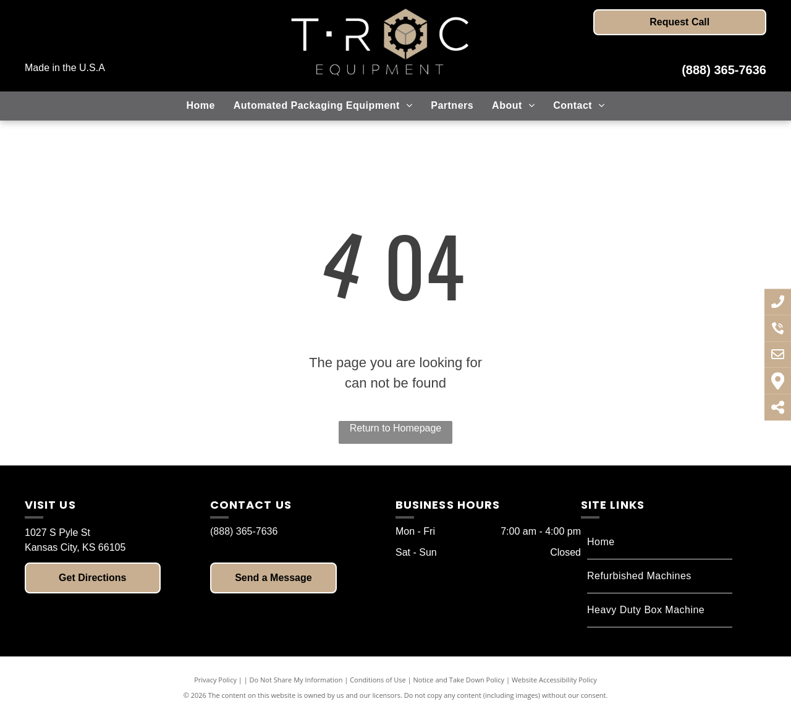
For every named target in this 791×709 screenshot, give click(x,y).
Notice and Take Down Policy (459, 679)
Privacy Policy (215, 679)
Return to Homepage (396, 428)
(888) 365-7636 (724, 70)
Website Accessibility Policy (554, 679)
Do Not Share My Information (296, 679)
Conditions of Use (378, 679)
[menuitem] (200, 105)
